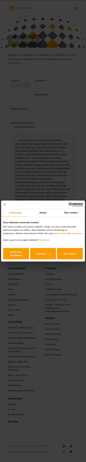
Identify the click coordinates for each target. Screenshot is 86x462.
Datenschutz (60, 233)
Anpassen (43, 253)
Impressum (76, 233)
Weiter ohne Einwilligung (16, 253)
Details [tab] (43, 212)
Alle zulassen (69, 253)
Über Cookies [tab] (71, 212)
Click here (44, 240)
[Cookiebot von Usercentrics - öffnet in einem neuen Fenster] (71, 204)
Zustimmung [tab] (15, 212)
